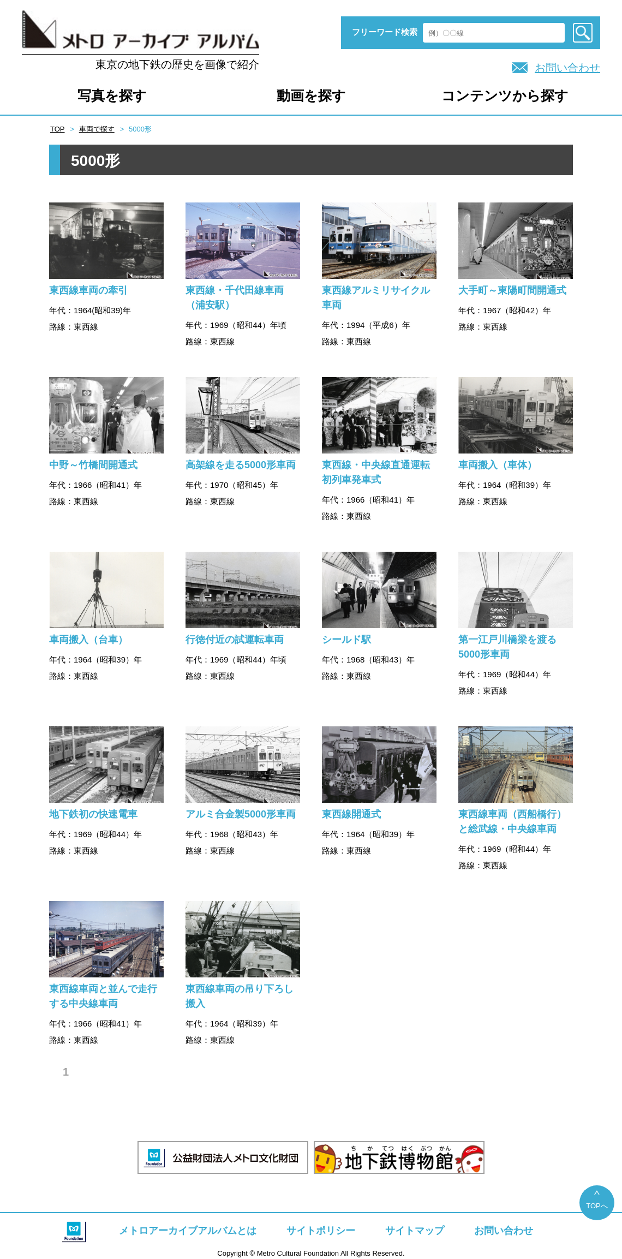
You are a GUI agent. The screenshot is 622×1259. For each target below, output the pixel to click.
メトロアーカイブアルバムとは (187, 1230)
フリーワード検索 (384, 32)
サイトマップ (414, 1230)
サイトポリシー (320, 1230)
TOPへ (597, 1206)
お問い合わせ (567, 68)
